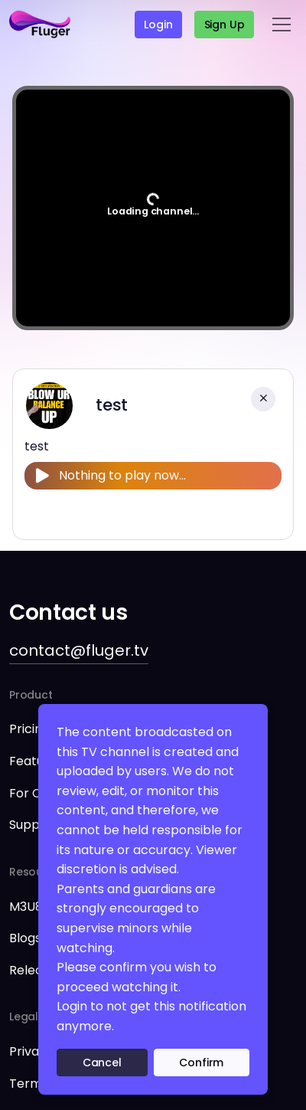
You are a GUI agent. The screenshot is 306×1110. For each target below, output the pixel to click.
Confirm (201, 1062)
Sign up (224, 24)
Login (158, 24)
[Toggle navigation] (281, 24)
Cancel (102, 1062)
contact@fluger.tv (78, 650)
